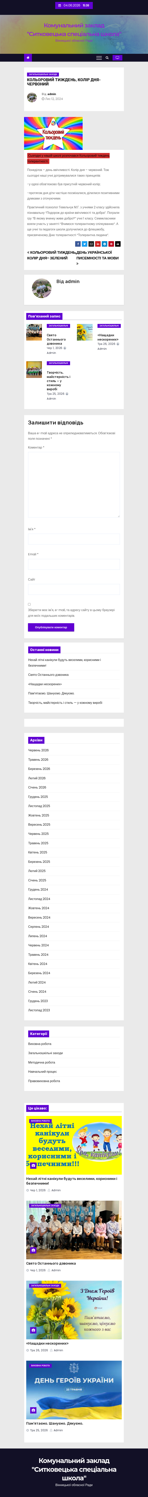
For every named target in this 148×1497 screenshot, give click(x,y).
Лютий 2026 (37, 778)
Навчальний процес (42, 1071)
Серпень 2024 (38, 926)
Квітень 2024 (37, 964)
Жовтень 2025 (38, 815)
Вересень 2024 (39, 917)
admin (51, 94)
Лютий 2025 (37, 871)
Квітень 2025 (37, 852)
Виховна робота (39, 1044)
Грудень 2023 (38, 1001)
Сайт (31, 579)
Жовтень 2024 (38, 908)
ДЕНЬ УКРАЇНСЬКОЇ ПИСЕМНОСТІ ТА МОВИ (97, 257)
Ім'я (32, 529)
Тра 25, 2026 (55, 394)
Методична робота (41, 1062)
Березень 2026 (39, 769)
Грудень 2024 (38, 889)
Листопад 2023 (39, 1010)
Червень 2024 (38, 945)
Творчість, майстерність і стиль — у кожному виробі (58, 381)
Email (33, 554)
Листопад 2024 (39, 899)
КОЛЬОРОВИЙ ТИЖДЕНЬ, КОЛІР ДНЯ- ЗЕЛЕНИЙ (51, 255)
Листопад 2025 (39, 806)
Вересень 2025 (39, 824)
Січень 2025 (37, 880)
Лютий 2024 (37, 982)
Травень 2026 (38, 759)
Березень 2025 (39, 862)
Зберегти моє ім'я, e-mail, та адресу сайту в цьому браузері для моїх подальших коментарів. (71, 613)
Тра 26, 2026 (106, 344)
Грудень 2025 (38, 797)
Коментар (36, 447)
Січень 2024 (37, 991)
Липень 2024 (37, 936)
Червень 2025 (38, 834)
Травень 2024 (38, 954)
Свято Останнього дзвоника (56, 339)
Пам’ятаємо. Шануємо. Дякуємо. (51, 693)
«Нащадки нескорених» (45, 684)
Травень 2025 (38, 843)
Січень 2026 (37, 787)
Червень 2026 (38, 750)
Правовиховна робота (44, 1081)
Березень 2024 (39, 973)
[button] (108, 57)
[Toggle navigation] (99, 58)
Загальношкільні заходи (43, 74)
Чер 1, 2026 (54, 348)
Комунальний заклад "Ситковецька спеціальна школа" (74, 1469)
